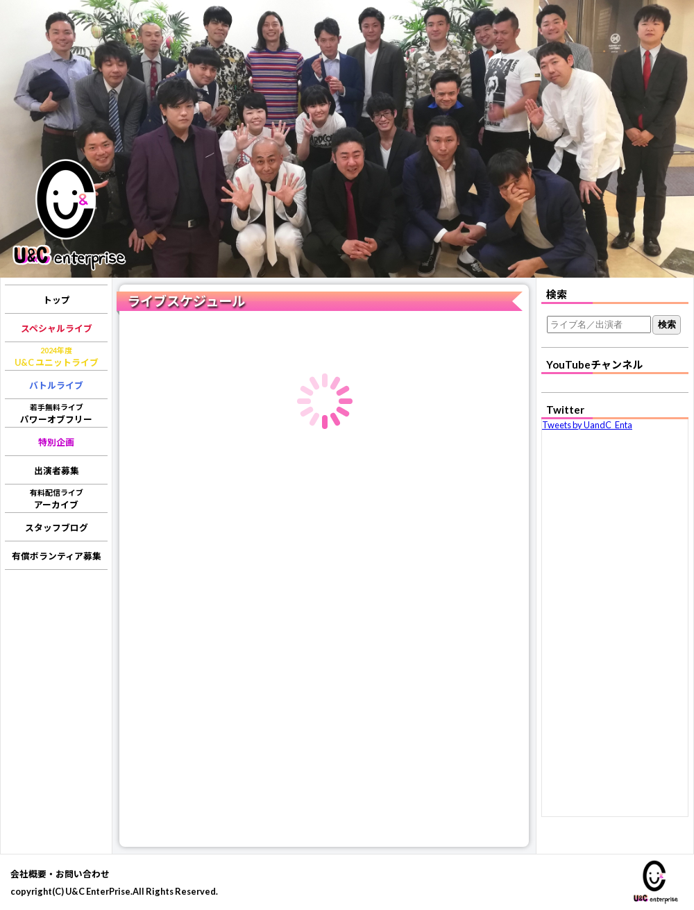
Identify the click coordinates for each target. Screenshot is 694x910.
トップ (56, 299)
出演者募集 (56, 470)
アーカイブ (56, 499)
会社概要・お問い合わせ (60, 873)
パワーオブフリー (56, 414)
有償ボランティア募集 (56, 556)
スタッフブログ (56, 527)
